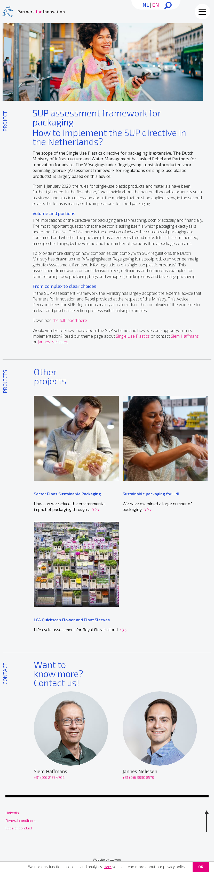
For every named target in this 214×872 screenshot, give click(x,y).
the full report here (70, 320)
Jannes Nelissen (52, 342)
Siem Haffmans (185, 336)
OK (200, 867)
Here (108, 867)
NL (145, 5)
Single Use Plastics (133, 336)
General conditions (20, 820)
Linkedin (12, 813)
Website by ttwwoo (107, 859)
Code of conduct (18, 828)
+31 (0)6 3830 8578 (138, 777)
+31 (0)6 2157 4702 (49, 777)
